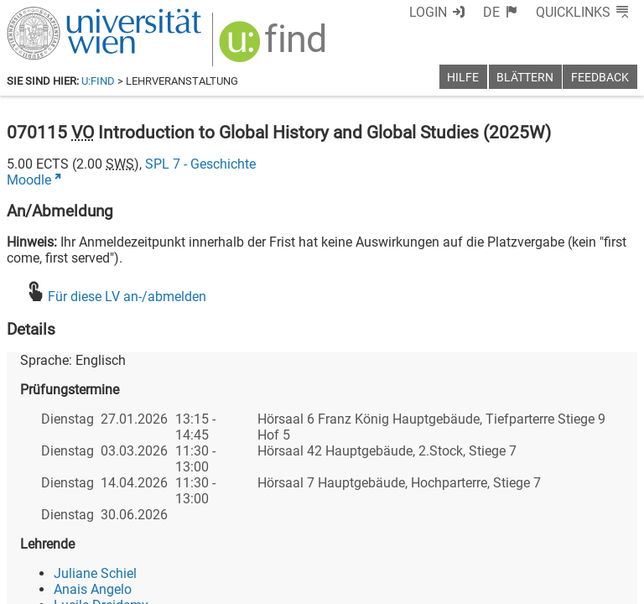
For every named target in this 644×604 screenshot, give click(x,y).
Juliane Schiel (95, 573)
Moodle (29, 180)
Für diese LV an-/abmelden (127, 297)
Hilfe (463, 77)
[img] (274, 47)
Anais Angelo (93, 589)
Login (428, 12)
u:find (98, 81)
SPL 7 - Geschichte (200, 164)
